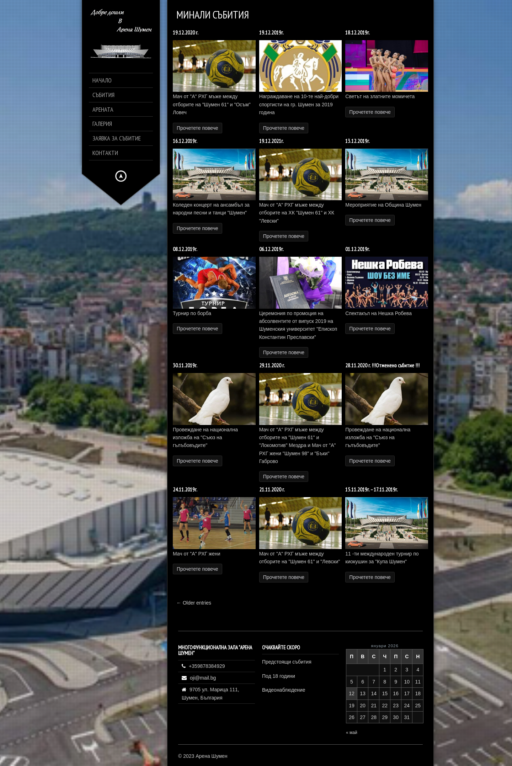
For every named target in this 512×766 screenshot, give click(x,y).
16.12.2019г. (185, 141)
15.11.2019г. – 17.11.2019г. (371, 489)
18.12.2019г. (357, 32)
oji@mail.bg (203, 678)
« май (351, 732)
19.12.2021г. (271, 141)
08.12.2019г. (185, 249)
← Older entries (193, 603)
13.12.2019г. (357, 141)
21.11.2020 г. (272, 489)
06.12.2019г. (271, 249)
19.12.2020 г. (185, 32)
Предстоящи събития (286, 662)
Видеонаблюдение (283, 690)
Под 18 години (278, 676)
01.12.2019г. (357, 249)
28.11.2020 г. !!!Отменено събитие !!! (382, 365)
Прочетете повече (197, 128)
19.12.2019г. (271, 32)
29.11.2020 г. (272, 365)
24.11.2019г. (185, 489)
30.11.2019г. (185, 365)
